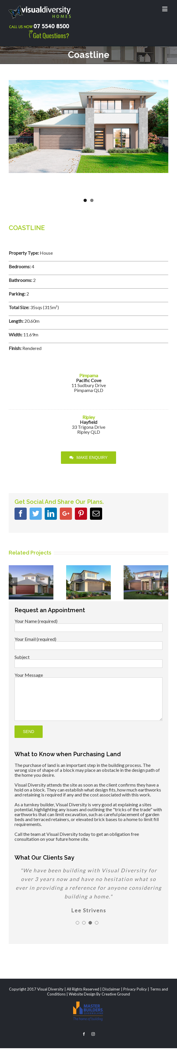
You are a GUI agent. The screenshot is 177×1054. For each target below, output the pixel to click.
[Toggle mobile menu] (165, 9)
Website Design (82, 994)
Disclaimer (111, 989)
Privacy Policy (135, 989)
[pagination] (77, 922)
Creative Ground (116, 994)
